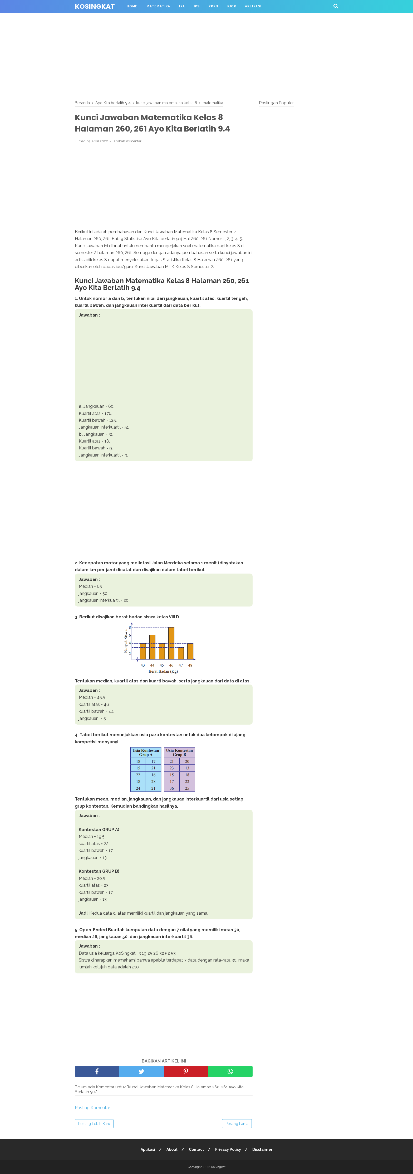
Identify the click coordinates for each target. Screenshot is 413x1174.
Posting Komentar (92, 1107)
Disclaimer (262, 1149)
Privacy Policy (228, 1149)
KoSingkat (95, 6)
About (172, 1149)
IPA (182, 6)
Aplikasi (253, 6)
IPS (197, 6)
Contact (196, 1149)
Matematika (158, 6)
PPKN (213, 6)
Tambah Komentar (126, 141)
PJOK (231, 6)
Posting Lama (236, 1124)
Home (132, 6)
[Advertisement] (206, 55)
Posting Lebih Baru (94, 1124)
